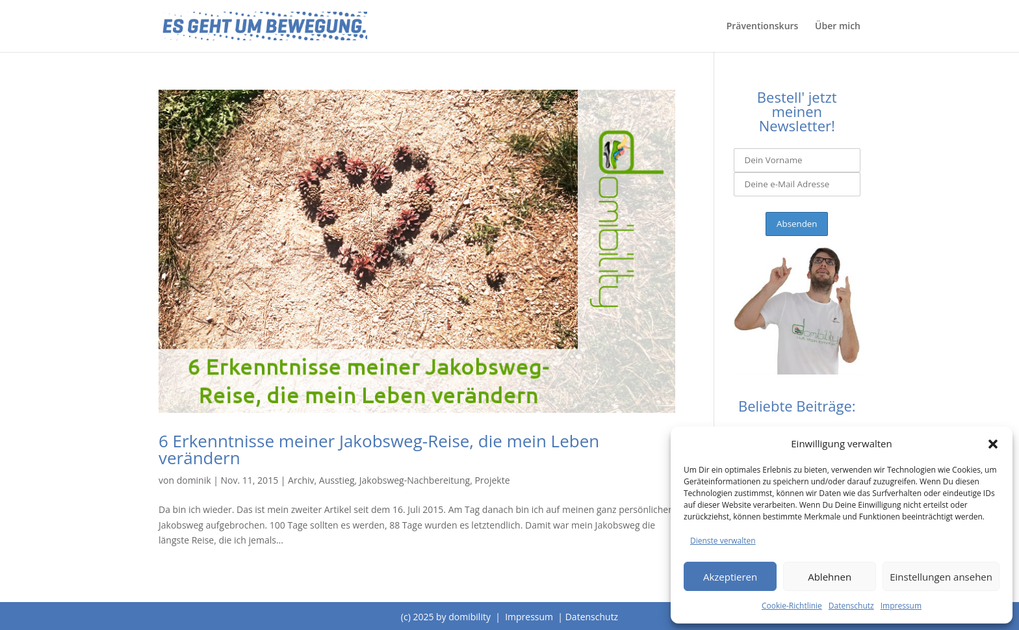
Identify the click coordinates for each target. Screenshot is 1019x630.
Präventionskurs (763, 26)
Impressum (901, 605)
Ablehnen (829, 576)
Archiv (301, 480)
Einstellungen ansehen (941, 576)
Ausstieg (337, 480)
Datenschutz (851, 605)
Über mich (837, 26)
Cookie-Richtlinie (792, 605)
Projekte (492, 480)
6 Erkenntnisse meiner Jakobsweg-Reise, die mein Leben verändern (379, 449)
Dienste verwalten (723, 540)
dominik (194, 480)
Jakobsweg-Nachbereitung (414, 480)
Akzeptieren (730, 576)
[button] (993, 444)
